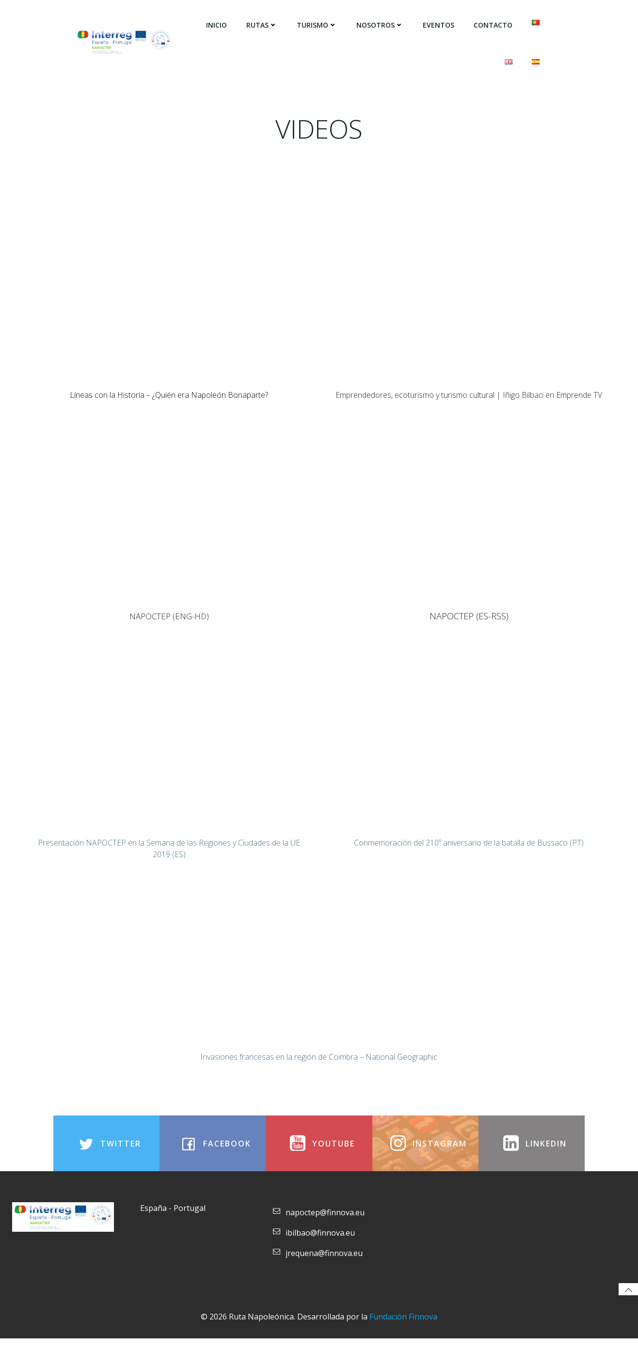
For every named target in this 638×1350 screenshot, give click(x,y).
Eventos (439, 24)
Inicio (217, 24)
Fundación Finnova (403, 1328)
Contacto (493, 24)
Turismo (317, 24)
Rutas (262, 24)
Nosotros (380, 24)
